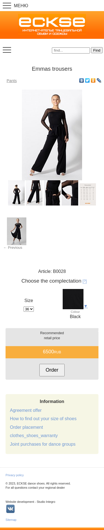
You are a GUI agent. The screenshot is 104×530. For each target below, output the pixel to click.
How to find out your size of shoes (43, 418)
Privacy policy (15, 475)
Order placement (26, 427)
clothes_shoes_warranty (34, 435)
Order (51, 370)
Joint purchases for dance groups (43, 444)
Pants (12, 80)
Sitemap (11, 519)
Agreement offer (26, 410)
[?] (85, 281)
